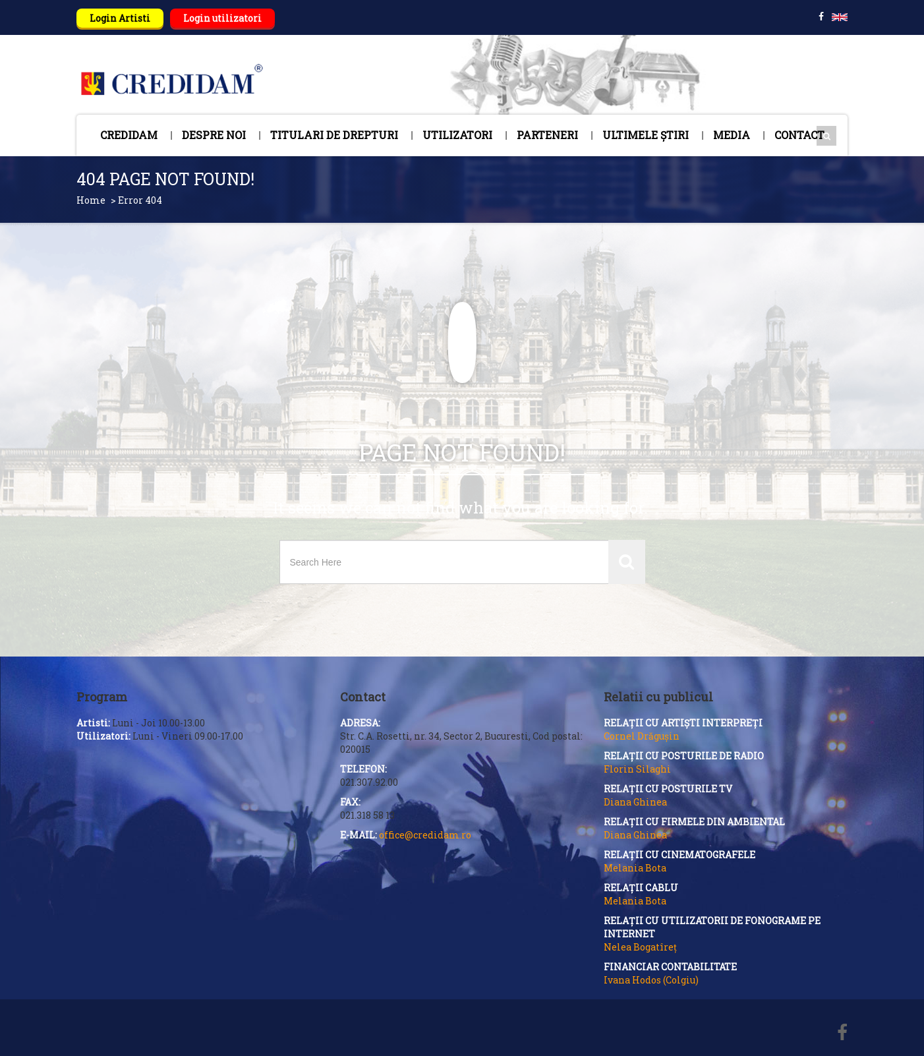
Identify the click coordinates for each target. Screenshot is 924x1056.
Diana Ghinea (635, 802)
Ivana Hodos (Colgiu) (651, 980)
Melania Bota (635, 868)
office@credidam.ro (425, 835)
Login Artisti (120, 18)
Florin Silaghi (637, 769)
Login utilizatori (222, 18)
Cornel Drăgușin (641, 736)
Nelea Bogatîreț (640, 947)
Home (90, 200)
